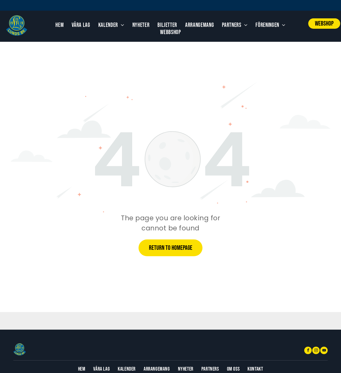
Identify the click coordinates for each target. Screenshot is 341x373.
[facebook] (308, 351)
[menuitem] (59, 25)
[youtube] (324, 351)
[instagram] (316, 351)
